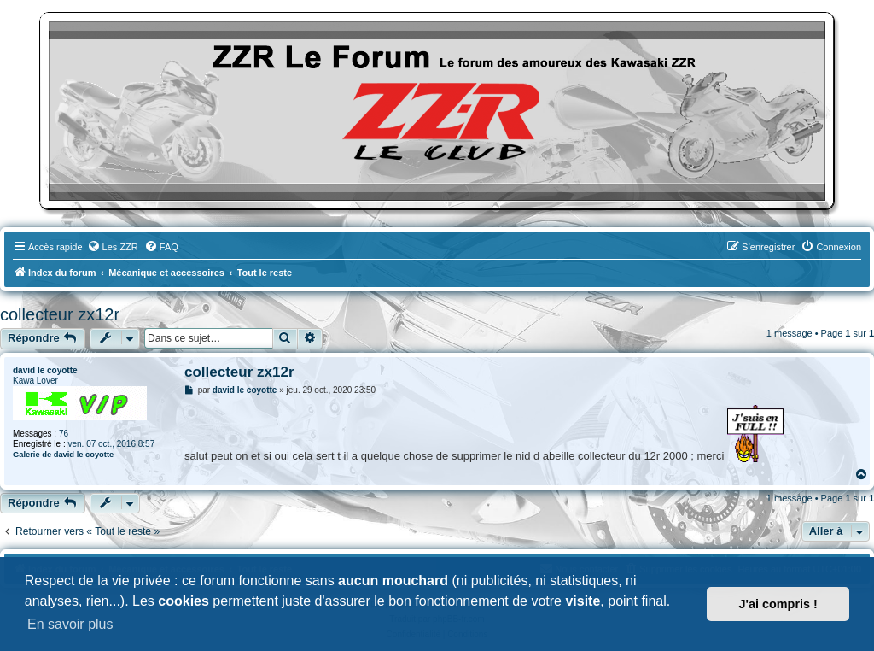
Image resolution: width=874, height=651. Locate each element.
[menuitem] (112, 247)
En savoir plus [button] (70, 624)
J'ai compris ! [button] (778, 604)
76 (63, 433)
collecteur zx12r (59, 314)
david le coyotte (45, 370)
